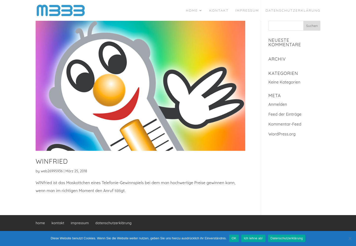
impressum (247, 11)
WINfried (52, 161)
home (192, 11)
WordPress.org (282, 134)
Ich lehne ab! (253, 238)
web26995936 (52, 171)
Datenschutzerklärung (286, 238)
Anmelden (277, 104)
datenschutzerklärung (293, 11)
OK (234, 238)
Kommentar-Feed (284, 124)
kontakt (219, 11)
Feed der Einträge (285, 114)
